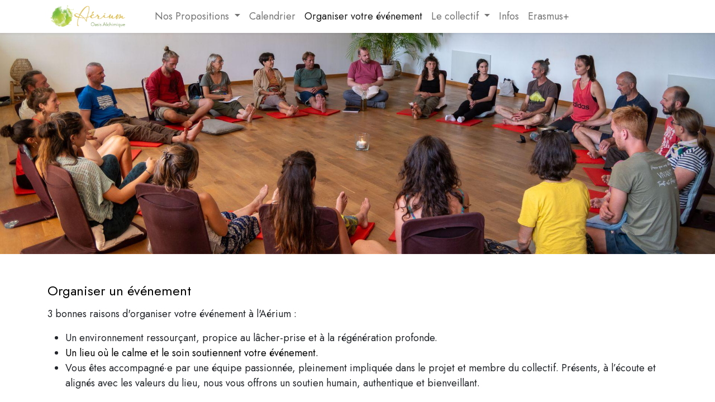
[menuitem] (145, 16)
